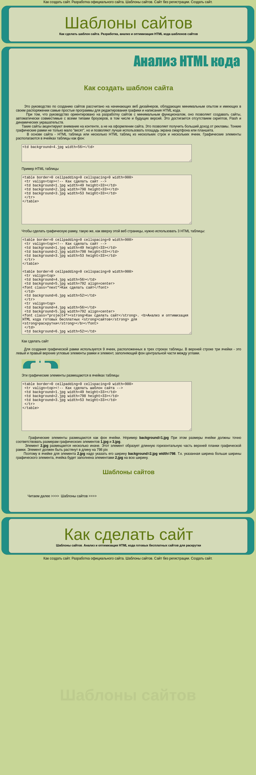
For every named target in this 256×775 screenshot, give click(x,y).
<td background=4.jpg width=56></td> (116, 154)
